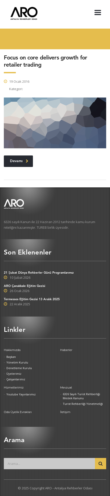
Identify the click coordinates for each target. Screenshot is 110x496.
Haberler (66, 350)
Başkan (11, 357)
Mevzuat (66, 387)
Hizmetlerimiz (13, 387)
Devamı (19, 161)
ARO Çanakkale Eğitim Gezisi (24, 286)
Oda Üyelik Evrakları (18, 412)
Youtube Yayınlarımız (21, 394)
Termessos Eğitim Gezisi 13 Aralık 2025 (32, 299)
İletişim (65, 412)
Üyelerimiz (13, 374)
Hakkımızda (12, 350)
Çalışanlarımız (15, 379)
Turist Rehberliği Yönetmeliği (83, 404)
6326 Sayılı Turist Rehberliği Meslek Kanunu (81, 396)
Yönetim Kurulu (17, 362)
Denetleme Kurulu (19, 368)
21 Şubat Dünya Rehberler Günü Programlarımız (39, 272)
